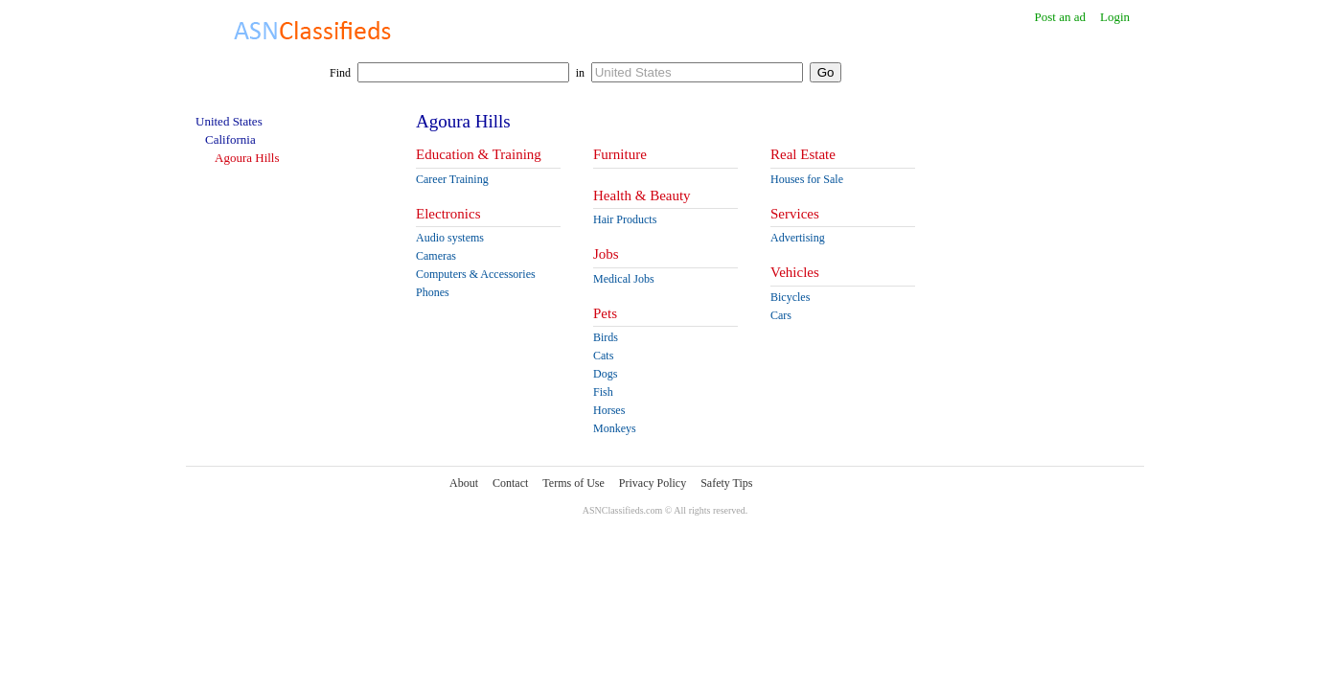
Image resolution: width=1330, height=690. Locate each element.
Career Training (452, 179)
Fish (603, 392)
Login (1115, 17)
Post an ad (1059, 17)
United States (229, 121)
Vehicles (794, 272)
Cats (603, 355)
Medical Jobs (623, 279)
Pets (605, 313)
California (230, 139)
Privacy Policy (652, 483)
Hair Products (624, 219)
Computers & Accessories (476, 274)
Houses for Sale (806, 179)
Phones (432, 292)
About (463, 483)
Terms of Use (573, 483)
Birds (605, 337)
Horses (609, 410)
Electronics (448, 213)
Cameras (436, 256)
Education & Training (478, 154)
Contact (510, 483)
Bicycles (790, 297)
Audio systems (450, 237)
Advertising (797, 237)
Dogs (605, 373)
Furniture (620, 154)
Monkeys (614, 428)
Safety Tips (726, 483)
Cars (780, 315)
